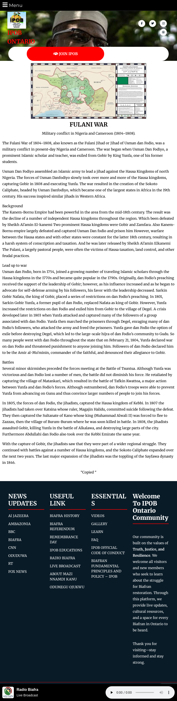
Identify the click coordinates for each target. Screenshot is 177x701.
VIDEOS (97, 516)
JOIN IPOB (65, 53)
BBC (11, 531)
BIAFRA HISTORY (65, 516)
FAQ (94, 540)
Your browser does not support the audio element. (140, 692)
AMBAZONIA (19, 524)
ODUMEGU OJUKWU (67, 587)
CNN (12, 547)
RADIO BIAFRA (62, 558)
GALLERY (99, 524)
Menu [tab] (12, 5)
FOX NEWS (17, 571)
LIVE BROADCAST (65, 566)
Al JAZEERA (18, 516)
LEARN (97, 531)
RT (10, 563)
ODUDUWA (17, 555)
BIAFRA (14, 540)
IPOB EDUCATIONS (66, 550)
